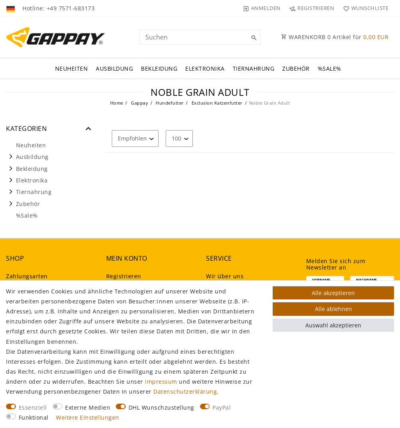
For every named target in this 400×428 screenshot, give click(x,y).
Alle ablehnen (333, 309)
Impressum (161, 381)
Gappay (139, 103)
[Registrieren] (312, 8)
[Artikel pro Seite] (179, 138)
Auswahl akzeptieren (333, 325)
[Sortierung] (135, 138)
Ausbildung (114, 68)
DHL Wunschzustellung (161, 407)
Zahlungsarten (27, 276)
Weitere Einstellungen (87, 417)
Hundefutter (169, 103)
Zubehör (296, 68)
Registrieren (123, 276)
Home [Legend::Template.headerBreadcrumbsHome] (116, 103)
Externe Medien (87, 407)
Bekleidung (159, 68)
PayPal (221, 407)
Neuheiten (71, 68)
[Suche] (252, 38)
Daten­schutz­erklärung (185, 391)
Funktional (34, 417)
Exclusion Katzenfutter (216, 103)
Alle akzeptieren (333, 293)
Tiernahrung (254, 68)
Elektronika (205, 68)
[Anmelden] (262, 8)
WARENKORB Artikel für (334, 37)
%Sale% (329, 68)
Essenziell (33, 407)
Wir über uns (225, 276)
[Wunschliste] (363, 8)
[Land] (11, 8)
